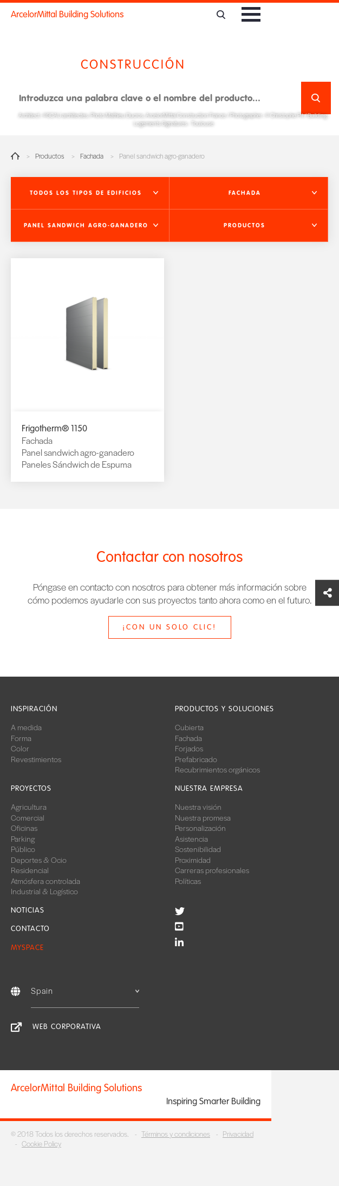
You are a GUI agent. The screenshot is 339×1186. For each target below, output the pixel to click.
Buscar (316, 98)
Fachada (91, 156)
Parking (23, 838)
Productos (49, 156)
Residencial (30, 869)
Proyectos (31, 788)
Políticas (188, 880)
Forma (21, 737)
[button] (90, 193)
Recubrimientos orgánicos (217, 769)
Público (23, 848)
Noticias (27, 910)
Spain (85, 990)
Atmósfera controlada (45, 880)
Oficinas (24, 827)
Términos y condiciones (175, 1134)
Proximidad (193, 859)
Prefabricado (196, 758)
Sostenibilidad (198, 848)
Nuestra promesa (203, 817)
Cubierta (189, 727)
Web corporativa (66, 1026)
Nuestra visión (198, 806)
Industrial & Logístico (44, 891)
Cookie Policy (41, 1143)
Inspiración (34, 708)
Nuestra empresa (209, 788)
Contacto (30, 928)
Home (15, 156)
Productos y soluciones (224, 708)
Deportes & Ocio (39, 859)
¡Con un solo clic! (169, 627)
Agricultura (29, 806)
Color (20, 748)
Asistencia (191, 838)
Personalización (200, 827)
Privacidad (238, 1134)
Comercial (27, 817)
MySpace (27, 947)
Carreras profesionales (212, 869)
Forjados (189, 748)
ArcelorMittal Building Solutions (67, 14)
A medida (26, 727)
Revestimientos (36, 758)
